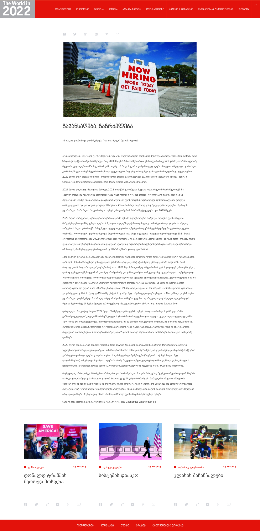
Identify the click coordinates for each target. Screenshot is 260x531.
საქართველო (63, 8)
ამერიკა (99, 8)
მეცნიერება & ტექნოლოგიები (215, 8)
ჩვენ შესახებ (85, 525)
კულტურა (243, 8)
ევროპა (113, 8)
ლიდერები (82, 8)
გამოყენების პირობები (167, 525)
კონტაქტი (107, 525)
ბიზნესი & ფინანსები (181, 8)
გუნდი (125, 525)
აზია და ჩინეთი (132, 8)
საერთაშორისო (155, 8)
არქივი (141, 525)
